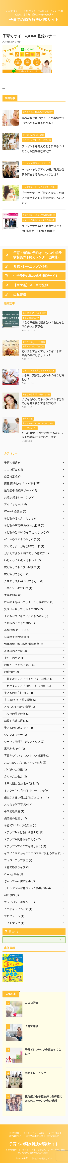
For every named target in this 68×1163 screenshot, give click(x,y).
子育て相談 (31, 1026)
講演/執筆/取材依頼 (34, 1136)
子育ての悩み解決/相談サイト (34, 20)
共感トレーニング (35, 1073)
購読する (12, 931)
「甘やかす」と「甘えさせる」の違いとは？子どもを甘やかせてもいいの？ (43, 198)
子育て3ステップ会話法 (34, 1132)
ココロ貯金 (31, 1002)
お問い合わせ (53, 1136)
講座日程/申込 (15, 1136)
